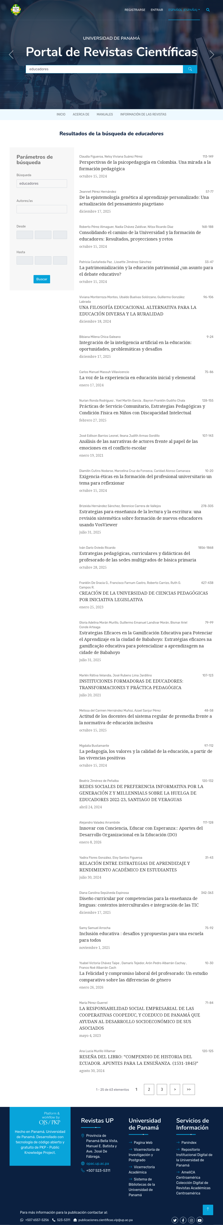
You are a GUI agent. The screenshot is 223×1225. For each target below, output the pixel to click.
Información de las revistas (143, 114)
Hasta (21, 252)
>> (189, 1089)
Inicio (61, 114)
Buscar (41, 279)
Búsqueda (24, 175)
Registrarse (135, 10)
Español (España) (182, 10)
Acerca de (81, 114)
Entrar (157, 10)
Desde (21, 226)
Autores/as (25, 201)
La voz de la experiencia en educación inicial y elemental (137, 377)
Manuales (105, 114)
